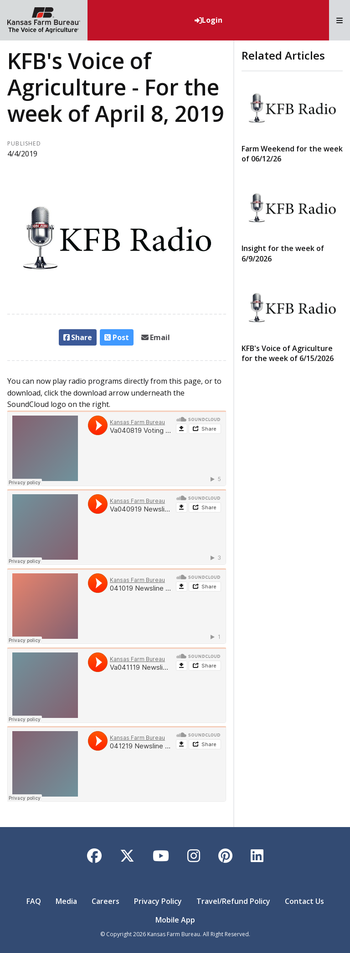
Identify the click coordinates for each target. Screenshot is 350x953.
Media (66, 901)
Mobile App (175, 920)
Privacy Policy (158, 901)
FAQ (33, 901)
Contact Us (304, 901)
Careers (105, 901)
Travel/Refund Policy (233, 901)
